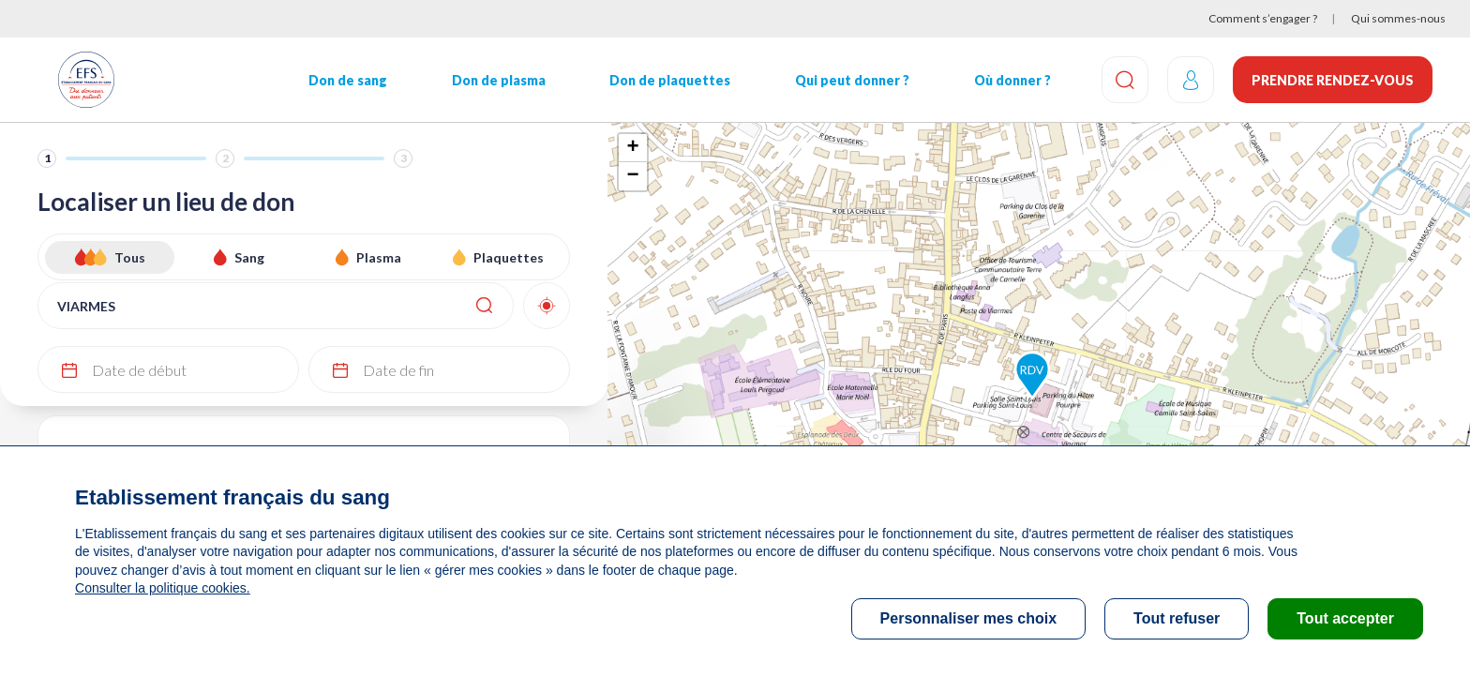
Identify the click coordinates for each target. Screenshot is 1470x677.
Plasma (378, 257)
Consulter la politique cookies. (162, 587)
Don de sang (347, 80)
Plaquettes (508, 257)
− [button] (632, 176)
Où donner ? (1012, 80)
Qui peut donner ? (852, 80)
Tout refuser (1176, 618)
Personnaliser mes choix (969, 618)
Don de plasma (499, 80)
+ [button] (632, 148)
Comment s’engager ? (1262, 18)
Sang (249, 257)
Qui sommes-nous (1398, 18)
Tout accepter (1345, 618)
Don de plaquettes (669, 80)
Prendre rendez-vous (1333, 80)
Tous (129, 257)
